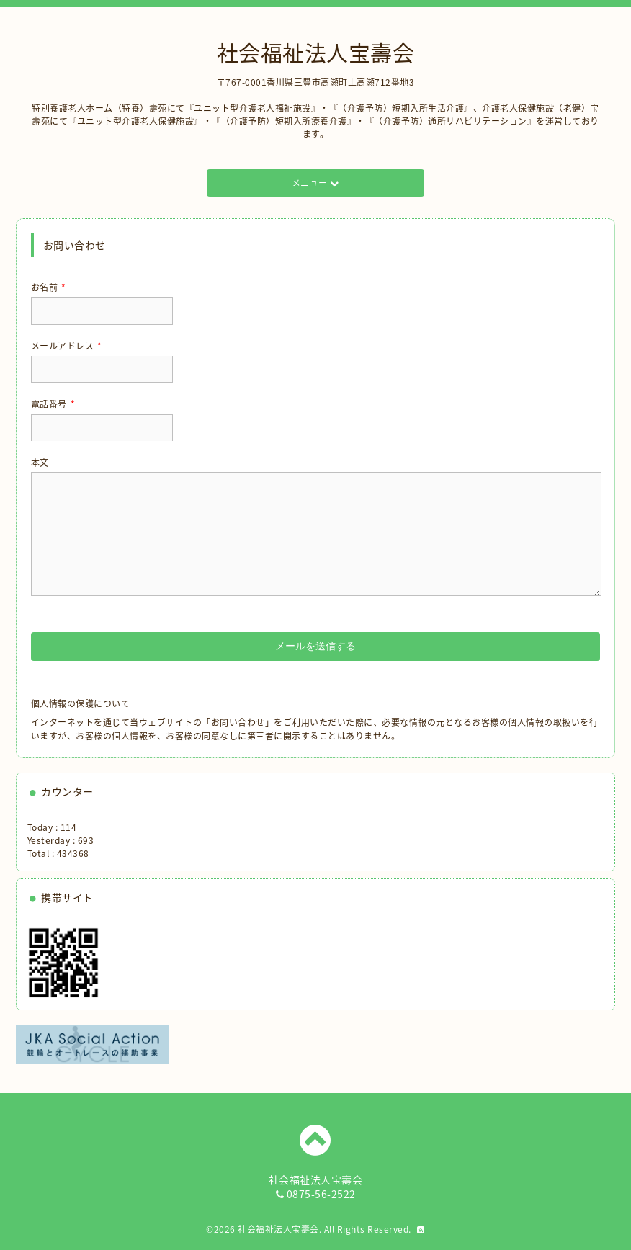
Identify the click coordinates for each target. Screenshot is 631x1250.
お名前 (48, 287)
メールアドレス (66, 345)
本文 (40, 462)
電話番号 (53, 403)
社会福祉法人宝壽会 (316, 52)
